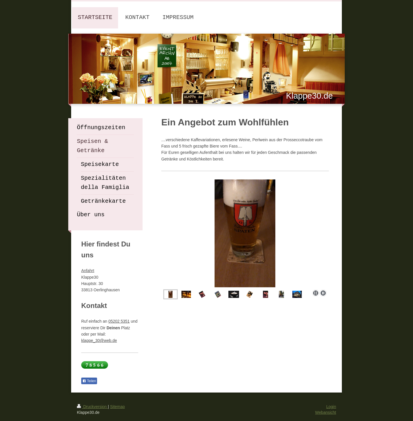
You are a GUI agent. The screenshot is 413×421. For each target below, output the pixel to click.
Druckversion (92, 406)
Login (331, 406)
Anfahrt (87, 270)
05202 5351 (119, 321)
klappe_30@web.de (99, 340)
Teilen (89, 381)
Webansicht (325, 412)
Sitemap (117, 406)
